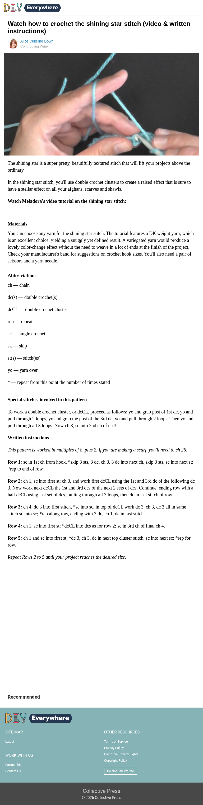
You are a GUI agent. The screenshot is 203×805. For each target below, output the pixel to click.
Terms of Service (116, 741)
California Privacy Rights (121, 754)
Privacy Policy (114, 748)
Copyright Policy (115, 760)
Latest (9, 741)
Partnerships (14, 765)
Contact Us (13, 771)
